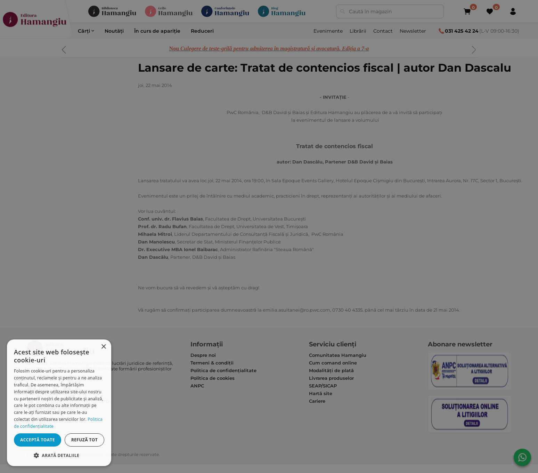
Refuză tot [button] (84, 440)
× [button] (103, 347)
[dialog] (59, 402)
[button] (59, 455)
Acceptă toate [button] (37, 440)
